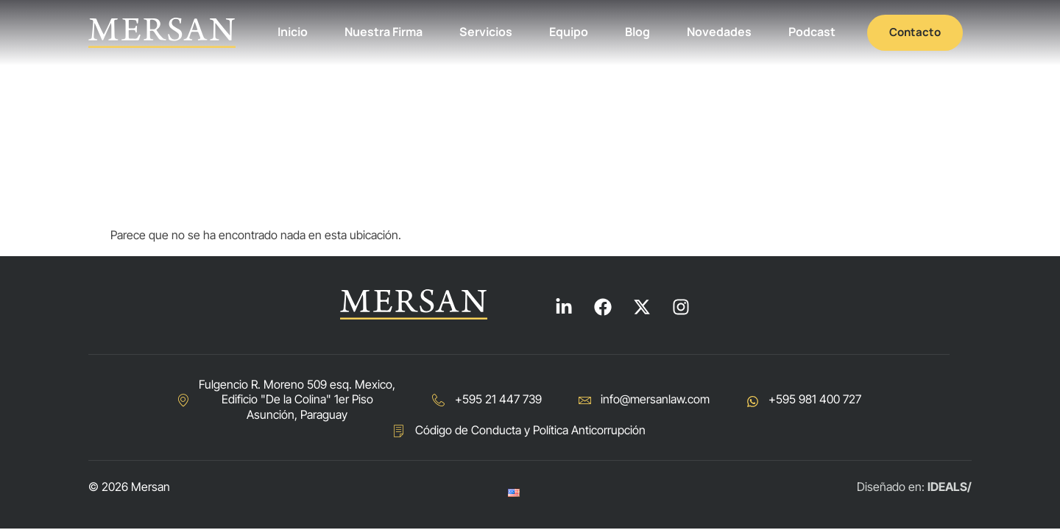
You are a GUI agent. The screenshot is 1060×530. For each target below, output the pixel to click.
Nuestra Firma (383, 32)
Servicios (485, 32)
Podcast (811, 32)
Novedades (719, 32)
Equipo (568, 32)
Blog (637, 32)
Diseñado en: (914, 486)
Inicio (293, 32)
